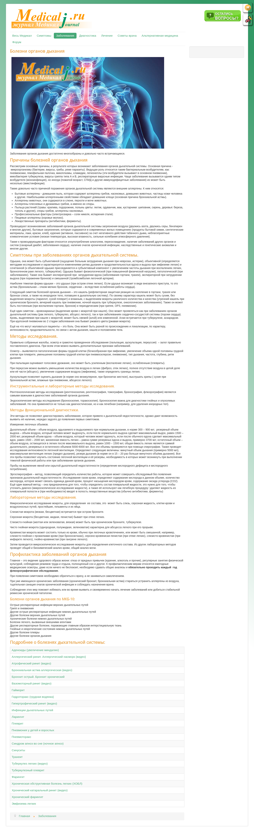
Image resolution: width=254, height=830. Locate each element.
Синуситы (18, 750)
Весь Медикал (22, 35)
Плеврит (17, 723)
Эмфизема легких (24, 803)
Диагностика (87, 35)
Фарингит (18, 776)
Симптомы (44, 35)
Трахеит (17, 756)
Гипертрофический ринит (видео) (34, 703)
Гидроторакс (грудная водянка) (33, 696)
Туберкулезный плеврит (28, 770)
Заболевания (65, 35)
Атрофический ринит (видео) (31, 663)
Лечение (107, 35)
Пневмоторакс (21, 736)
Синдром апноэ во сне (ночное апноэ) (38, 743)
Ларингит (18, 716)
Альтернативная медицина (160, 35)
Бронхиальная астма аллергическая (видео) (42, 670)
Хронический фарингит (27, 797)
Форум (16, 42)
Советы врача (127, 35)
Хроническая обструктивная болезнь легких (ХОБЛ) (47, 783)
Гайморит (18, 690)
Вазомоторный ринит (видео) (31, 683)
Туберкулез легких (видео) (30, 763)
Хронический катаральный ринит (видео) (40, 790)
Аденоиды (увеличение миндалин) (35, 650)
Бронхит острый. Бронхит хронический (38, 676)
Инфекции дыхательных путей (32, 710)
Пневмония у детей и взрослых (33, 730)
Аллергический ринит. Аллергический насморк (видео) (49, 656)
